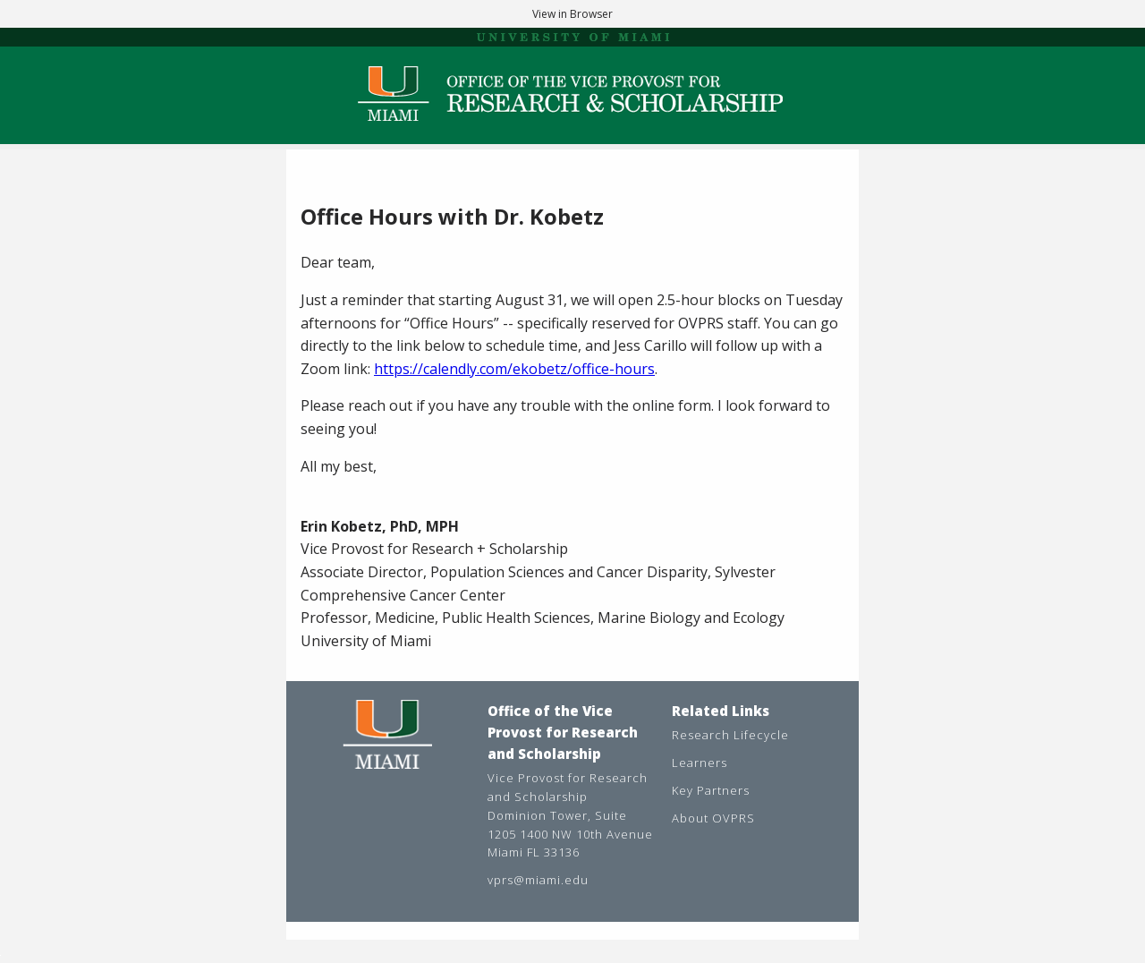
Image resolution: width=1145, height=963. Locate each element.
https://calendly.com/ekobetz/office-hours (514, 369)
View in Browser (572, 13)
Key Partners (711, 790)
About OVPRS (713, 818)
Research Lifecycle (730, 735)
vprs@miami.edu (538, 880)
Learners (699, 762)
